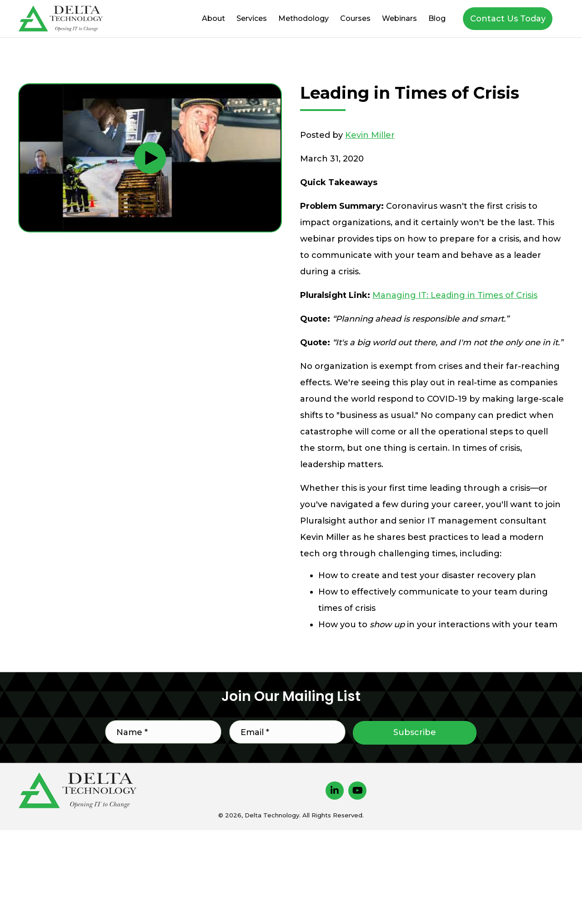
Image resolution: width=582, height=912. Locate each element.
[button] (507, 18)
